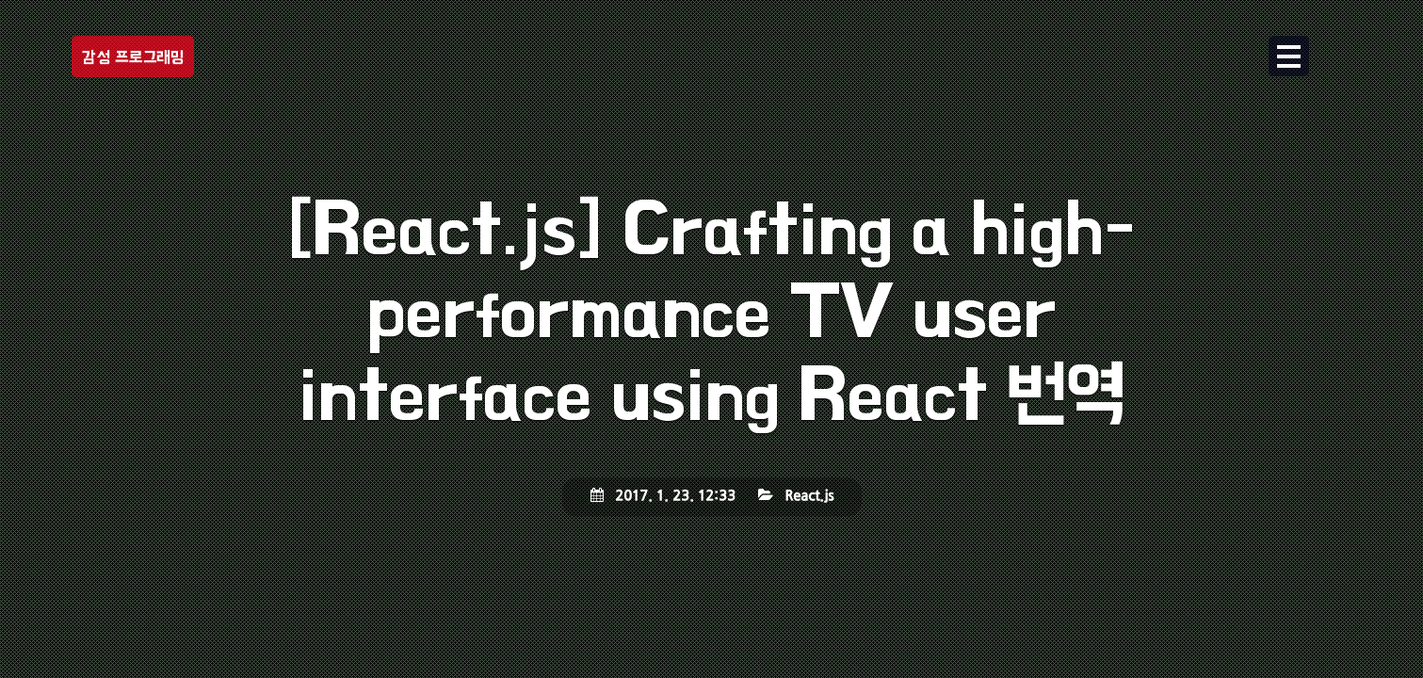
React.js (808, 496)
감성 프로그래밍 (133, 57)
